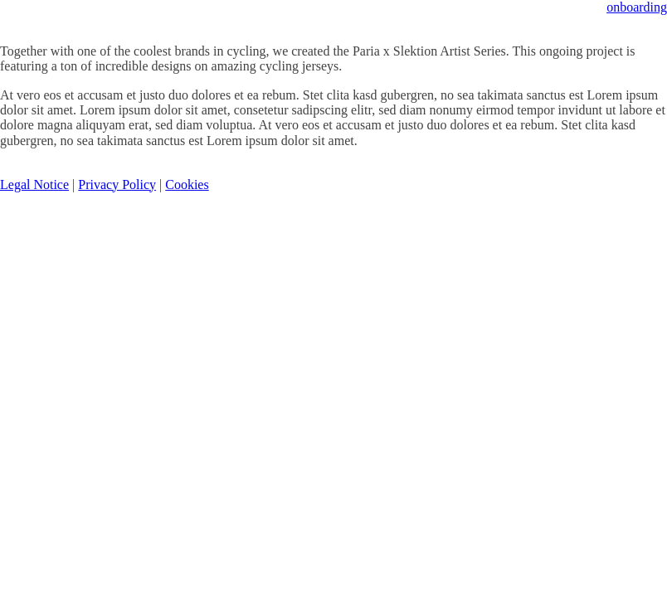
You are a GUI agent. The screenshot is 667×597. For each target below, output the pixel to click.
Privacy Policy (117, 184)
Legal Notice (34, 184)
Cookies (186, 184)
